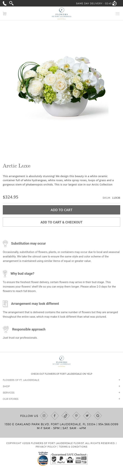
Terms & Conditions (73, 446)
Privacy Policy (46, 446)
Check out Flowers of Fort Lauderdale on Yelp (61, 373)
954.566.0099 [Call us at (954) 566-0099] (108, 424)
